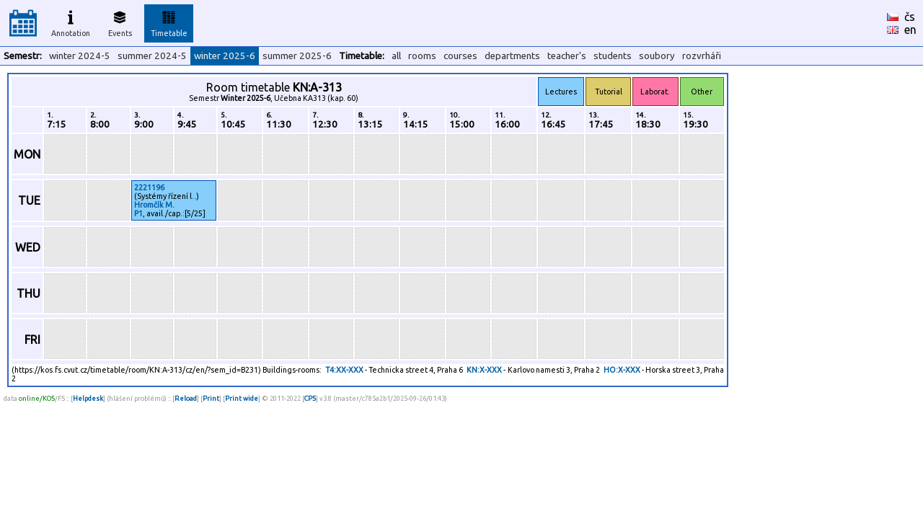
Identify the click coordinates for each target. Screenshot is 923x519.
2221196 (149, 187)
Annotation (70, 21)
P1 (138, 213)
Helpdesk (88, 398)
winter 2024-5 (79, 55)
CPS (310, 398)
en (910, 29)
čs (909, 16)
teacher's (566, 55)
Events (120, 21)
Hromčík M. (154, 204)
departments (512, 55)
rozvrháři (701, 55)
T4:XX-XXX (344, 369)
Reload (186, 398)
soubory (657, 55)
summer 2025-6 (297, 55)
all (396, 55)
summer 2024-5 (152, 55)
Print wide (241, 398)
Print (211, 398)
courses (460, 55)
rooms (422, 55)
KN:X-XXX (484, 369)
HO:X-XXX (622, 369)
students (612, 55)
